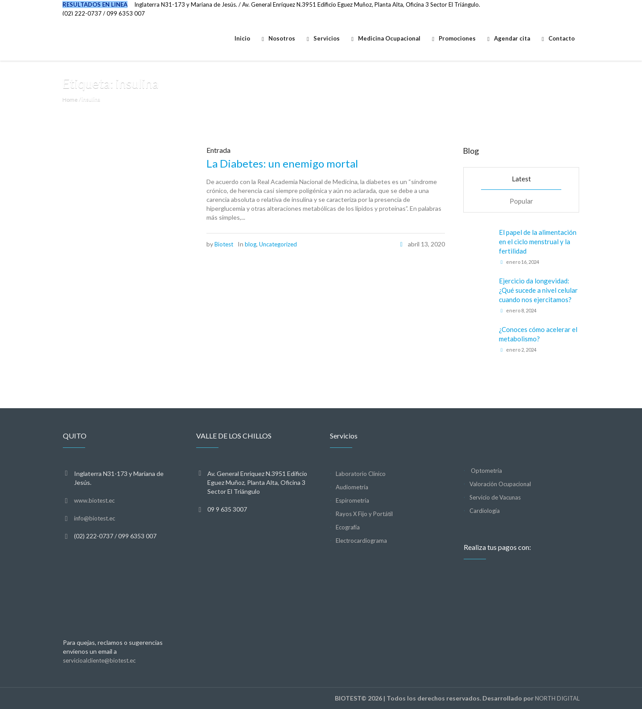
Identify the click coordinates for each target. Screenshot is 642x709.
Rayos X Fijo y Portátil (364, 513)
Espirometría (352, 500)
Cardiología (484, 510)
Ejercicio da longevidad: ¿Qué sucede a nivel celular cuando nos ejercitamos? (538, 290)
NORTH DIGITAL (557, 698)
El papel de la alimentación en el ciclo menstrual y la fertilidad (537, 241)
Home (70, 99)
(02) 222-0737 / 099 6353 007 (103, 13)
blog (250, 244)
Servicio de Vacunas (495, 497)
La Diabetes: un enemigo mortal (282, 163)
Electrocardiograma (361, 540)
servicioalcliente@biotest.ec (99, 660)
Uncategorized (278, 244)
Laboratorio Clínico (361, 473)
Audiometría (352, 487)
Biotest (223, 244)
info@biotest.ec (94, 518)
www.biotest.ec (94, 500)
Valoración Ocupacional (500, 484)
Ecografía (348, 527)
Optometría (485, 470)
